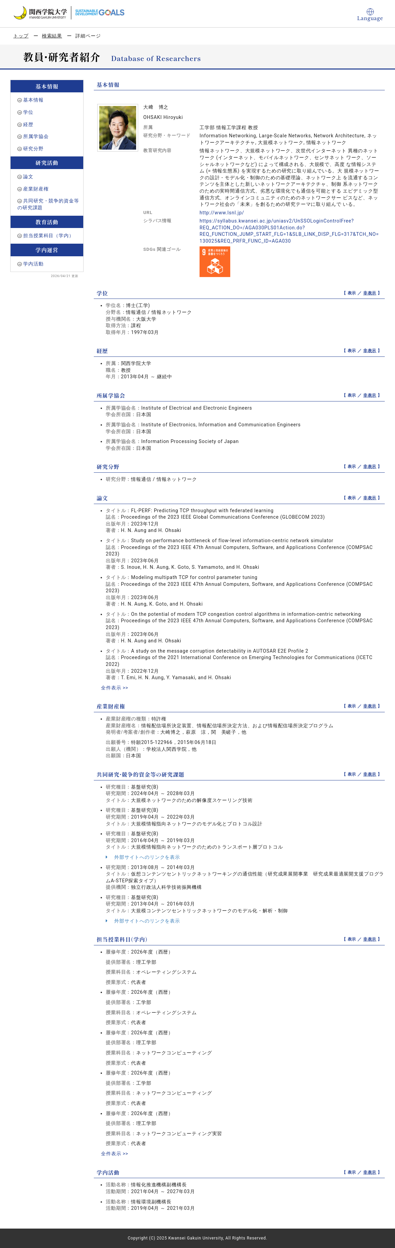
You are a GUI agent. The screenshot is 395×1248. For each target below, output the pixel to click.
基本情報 (33, 100)
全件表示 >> (114, 687)
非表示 (370, 293)
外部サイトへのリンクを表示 (143, 857)
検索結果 (52, 36)
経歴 (28, 124)
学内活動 (33, 264)
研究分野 (33, 148)
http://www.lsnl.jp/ (222, 212)
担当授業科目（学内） (48, 235)
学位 (28, 112)
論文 (28, 176)
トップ (21, 36)
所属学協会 (35, 136)
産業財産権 (35, 189)
